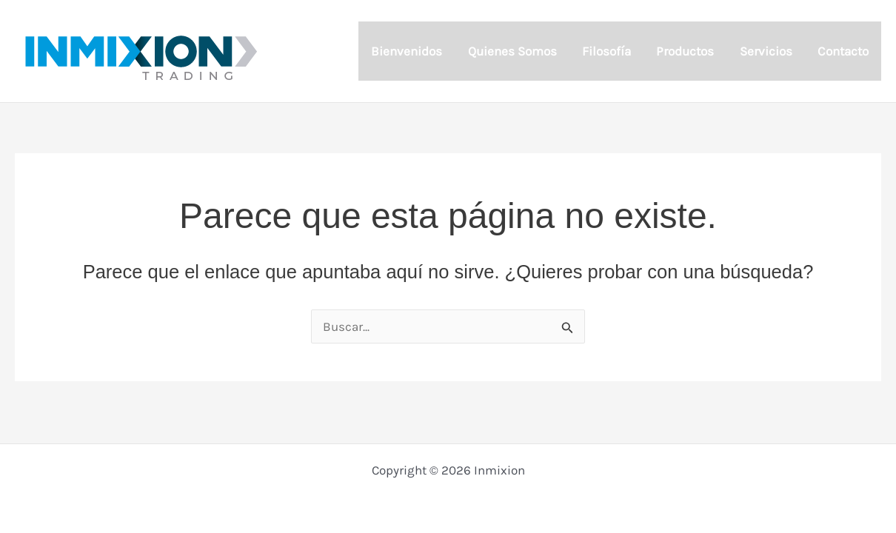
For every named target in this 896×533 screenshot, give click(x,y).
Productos (685, 51)
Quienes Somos (512, 51)
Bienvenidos (406, 51)
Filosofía (606, 51)
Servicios (766, 51)
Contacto (843, 51)
